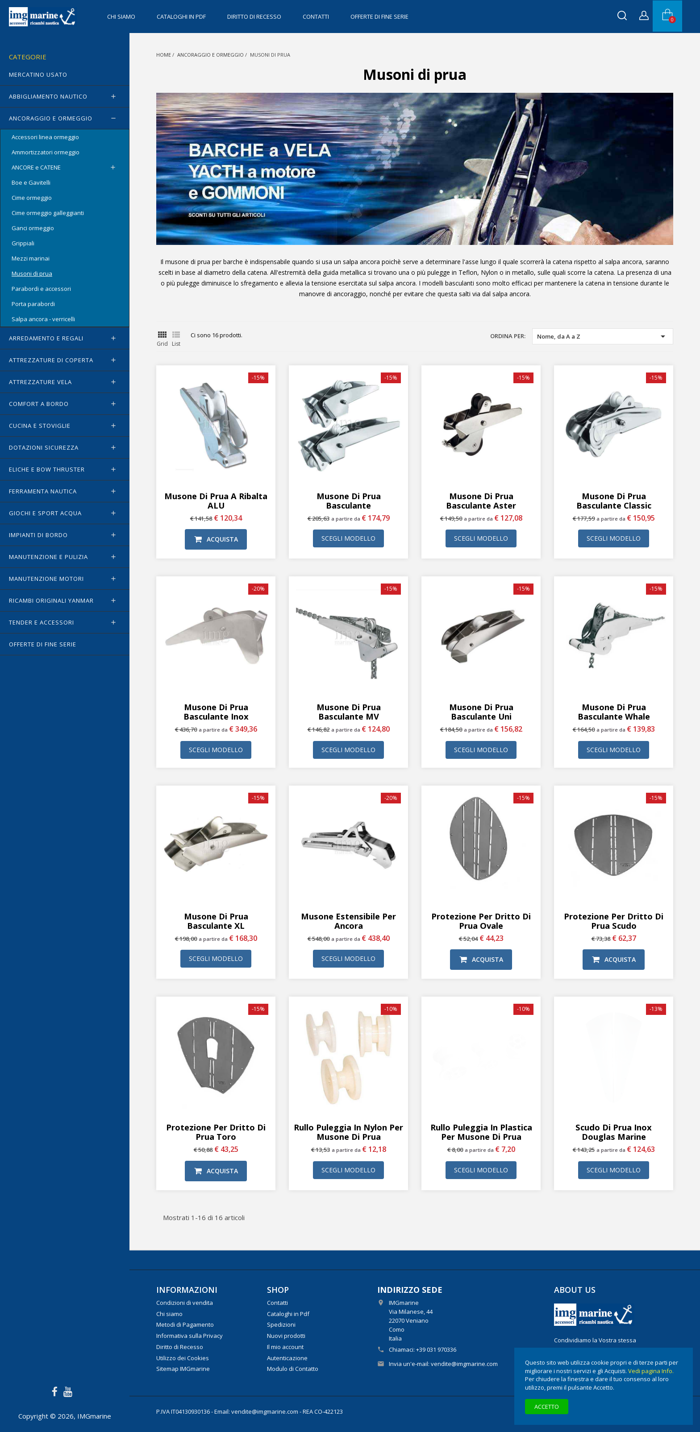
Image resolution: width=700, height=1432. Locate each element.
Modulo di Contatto (292, 1369)
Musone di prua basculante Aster (481, 500)
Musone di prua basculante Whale (614, 711)
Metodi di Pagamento (185, 1324)
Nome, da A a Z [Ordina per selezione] (602, 336)
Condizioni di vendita (184, 1303)
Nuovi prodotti (286, 1336)
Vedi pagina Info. (651, 1371)
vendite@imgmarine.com (464, 1364)
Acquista (216, 539)
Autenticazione (287, 1358)
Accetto (546, 1407)
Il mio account (285, 1347)
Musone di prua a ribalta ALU (215, 500)
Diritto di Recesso (254, 16)
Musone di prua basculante (349, 500)
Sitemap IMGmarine (183, 1369)
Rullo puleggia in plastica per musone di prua (481, 1132)
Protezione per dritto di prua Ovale (481, 921)
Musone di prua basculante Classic (613, 500)
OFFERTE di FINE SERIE (379, 16)
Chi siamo (121, 16)
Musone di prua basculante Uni (481, 711)
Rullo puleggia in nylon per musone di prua (348, 1132)
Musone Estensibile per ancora (348, 921)
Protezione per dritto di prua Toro (216, 1132)
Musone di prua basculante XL (216, 921)
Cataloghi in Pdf (181, 16)
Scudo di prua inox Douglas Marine (613, 1132)
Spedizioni (281, 1324)
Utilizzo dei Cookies (182, 1358)
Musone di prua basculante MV (349, 711)
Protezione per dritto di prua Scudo (613, 921)
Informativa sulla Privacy (189, 1336)
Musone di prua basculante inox (216, 711)
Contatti (316, 16)
